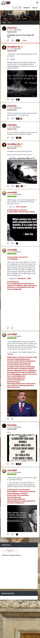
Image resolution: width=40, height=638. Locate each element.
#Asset (25, 374)
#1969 (9, 490)
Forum (17, 19)
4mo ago (10, 472)
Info (24, 19)
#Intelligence (16, 374)
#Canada (10, 365)
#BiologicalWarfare (26, 385)
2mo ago (10, 146)
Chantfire (12, 27)
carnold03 (12, 192)
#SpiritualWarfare (19, 376)
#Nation (24, 493)
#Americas (27, 363)
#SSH (17, 361)
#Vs (33, 287)
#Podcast (11, 359)
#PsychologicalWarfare (16, 378)
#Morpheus (32, 285)
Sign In (35, 8)
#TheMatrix (18, 285)
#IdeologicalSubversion (16, 384)
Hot (4, 22)
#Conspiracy (22, 372)
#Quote (15, 357)
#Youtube (22, 357)
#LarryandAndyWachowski (17, 283)
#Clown (10, 363)
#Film (26, 285)
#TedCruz (11, 361)
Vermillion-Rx (13, 46)
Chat (11, 19)
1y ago (10, 30)
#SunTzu (23, 210)
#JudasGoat (31, 361)
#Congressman (13, 367)
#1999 (9, 282)
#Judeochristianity (27, 368)
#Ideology (31, 367)
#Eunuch (10, 285)
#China (32, 212)
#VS (35, 374)
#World (21, 212)
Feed (5, 19)
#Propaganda (12, 372)
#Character (11, 287)
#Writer (31, 283)
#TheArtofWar (12, 212)
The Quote (11, 14)
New (9, 22)
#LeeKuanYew (24, 490)
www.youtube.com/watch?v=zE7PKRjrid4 (17, 258)
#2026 (9, 357)
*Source (10, 354)
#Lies (9, 289)
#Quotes (16, 210)
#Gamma (22, 361)
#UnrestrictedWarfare (15, 380)
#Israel (27, 365)
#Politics (10, 370)
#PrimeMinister (13, 491)
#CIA (9, 374)
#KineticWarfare (13, 387)
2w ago (9, 127)
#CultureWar (31, 384)
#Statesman (24, 491)
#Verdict (29, 357)
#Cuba (16, 365)
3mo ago (10, 252)
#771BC (10, 210)
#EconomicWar (13, 385)
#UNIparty (32, 370)
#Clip (35, 357)
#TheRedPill (20, 287)
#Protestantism (13, 368)
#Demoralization (13, 382)
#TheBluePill (16, 289)
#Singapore (16, 493)
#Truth (28, 287)
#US (20, 363)
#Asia (27, 212)
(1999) (24, 278)
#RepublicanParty (21, 370)
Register (26, 8)
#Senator (22, 367)
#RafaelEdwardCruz (22, 359)
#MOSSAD (31, 372)
